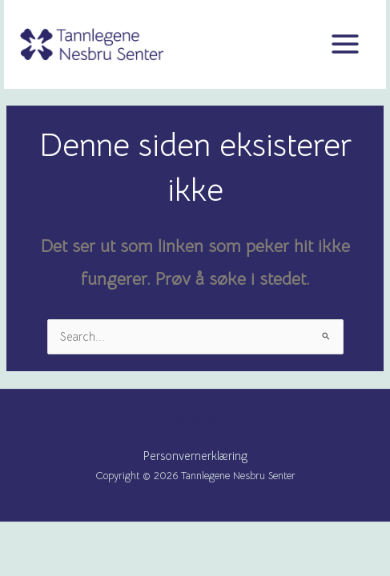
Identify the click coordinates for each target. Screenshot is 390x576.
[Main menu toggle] (345, 44)
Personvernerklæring (195, 456)
